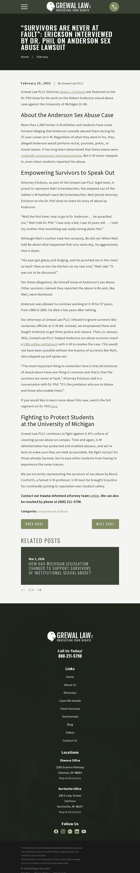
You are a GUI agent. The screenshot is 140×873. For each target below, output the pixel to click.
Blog (70, 724)
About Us (70, 685)
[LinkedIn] (77, 831)
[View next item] (39, 590)
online (94, 496)
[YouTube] (84, 831)
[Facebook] (56, 831)
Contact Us (70, 740)
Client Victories (70, 709)
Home (70, 677)
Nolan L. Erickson (72, 92)
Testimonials (70, 716)
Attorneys (70, 693)
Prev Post (35, 524)
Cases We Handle (70, 701)
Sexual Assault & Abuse (53, 511)
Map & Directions (70, 778)
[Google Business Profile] (70, 831)
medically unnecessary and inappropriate (51, 155)
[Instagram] (63, 831)
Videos (70, 732)
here (53, 406)
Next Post (105, 524)
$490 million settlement (40, 344)
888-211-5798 (70, 656)
